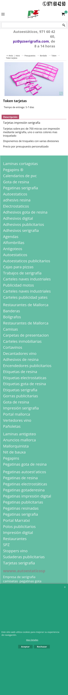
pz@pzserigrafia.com (31, 41)
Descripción (10, 117)
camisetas (10, 581)
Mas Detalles (32, 640)
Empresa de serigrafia (19, 577)
